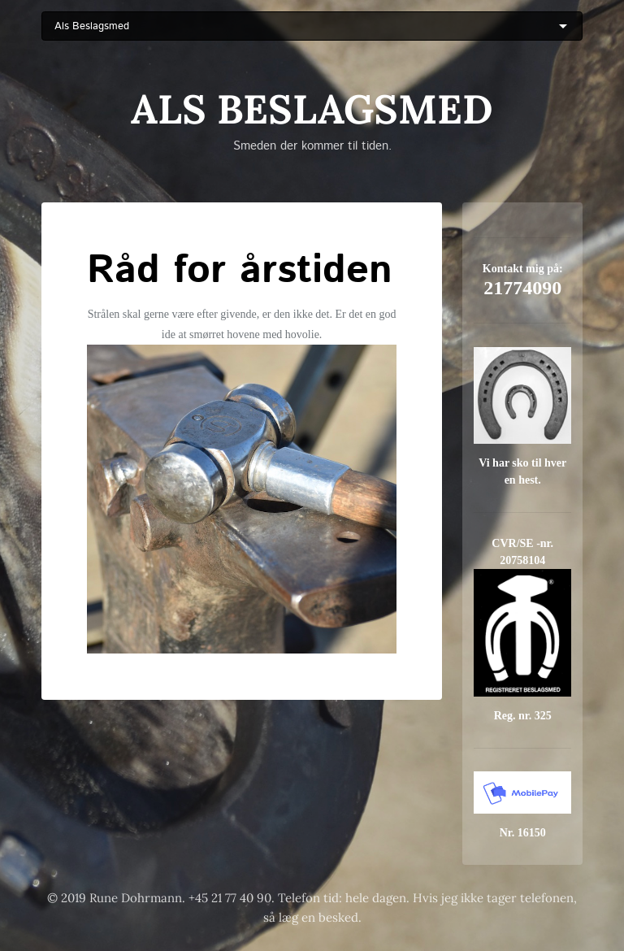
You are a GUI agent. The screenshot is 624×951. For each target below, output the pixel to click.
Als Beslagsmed (312, 109)
